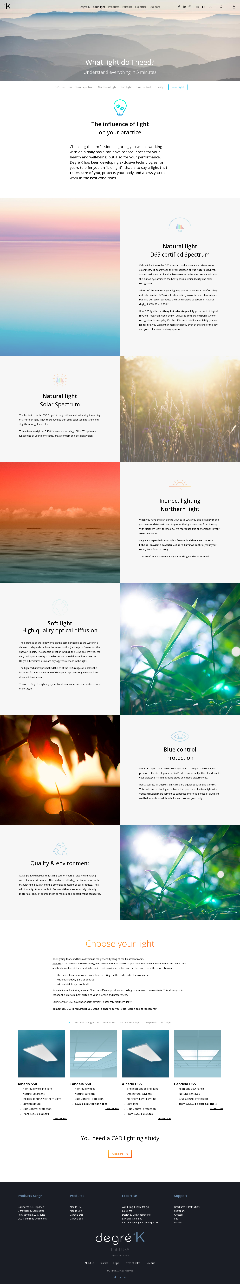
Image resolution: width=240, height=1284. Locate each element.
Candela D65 (76, 1214)
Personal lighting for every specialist (141, 1222)
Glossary (178, 1214)
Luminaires (109, 1022)
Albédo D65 (76, 1207)
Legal (116, 1263)
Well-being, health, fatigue (135, 1207)
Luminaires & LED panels (31, 1207)
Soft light (126, 87)
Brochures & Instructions (187, 1207)
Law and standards (132, 1218)
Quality (159, 87)
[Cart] (233, 6)
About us (89, 1263)
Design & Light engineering (136, 1214)
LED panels (151, 1022)
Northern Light (107, 87)
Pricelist (178, 1222)
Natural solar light (130, 1022)
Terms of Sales (132, 1263)
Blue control (143, 87)
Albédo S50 (76, 1211)
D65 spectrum (63, 87)
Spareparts (180, 1211)
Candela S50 (76, 1218)
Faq (176, 1218)
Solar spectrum (85, 87)
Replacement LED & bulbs (31, 1214)
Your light (178, 87)
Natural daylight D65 (87, 1022)
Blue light (127, 1211)
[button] (120, 1154)
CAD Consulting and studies (32, 1218)
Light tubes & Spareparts (31, 1211)
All (69, 1022)
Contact (104, 1263)
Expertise (150, 1263)
